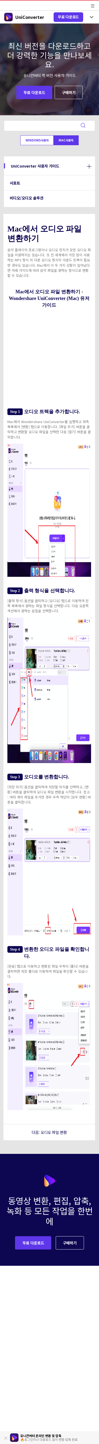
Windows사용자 (37, 140)
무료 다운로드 (68, 16)
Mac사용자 (66, 140)
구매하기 (69, 92)
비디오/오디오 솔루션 (26, 198)
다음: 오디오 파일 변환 (49, 1132)
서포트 (15, 183)
